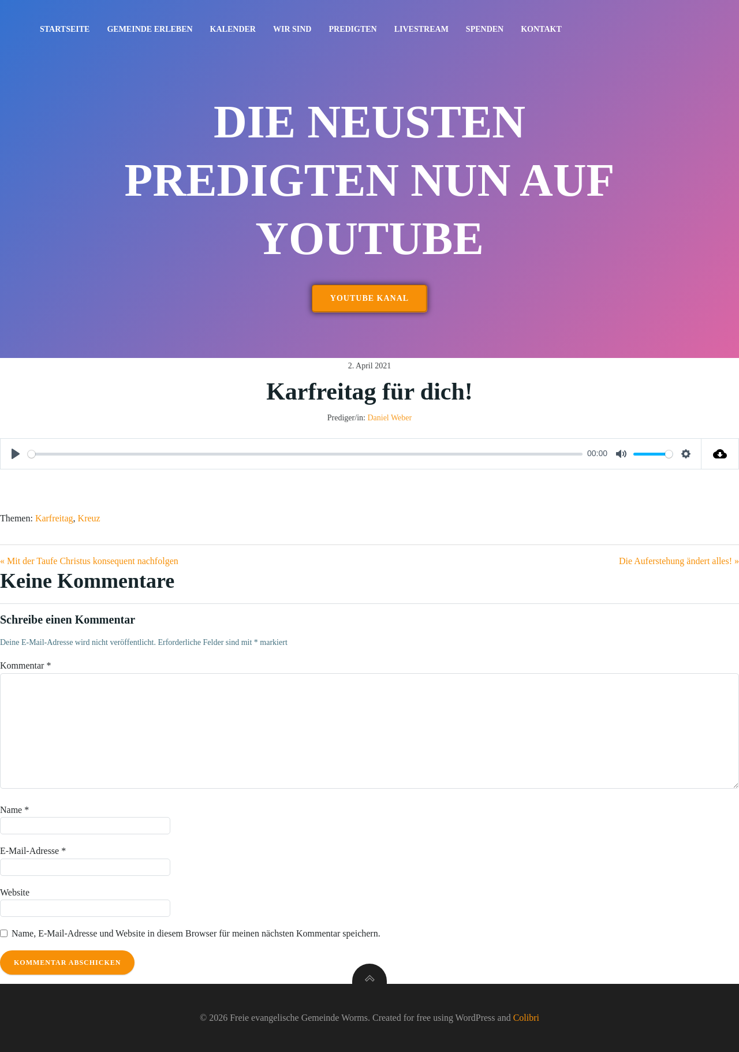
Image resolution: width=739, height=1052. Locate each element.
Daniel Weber (389, 417)
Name (14, 810)
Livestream (421, 29)
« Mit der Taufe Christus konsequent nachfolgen (89, 561)
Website (14, 892)
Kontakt (541, 29)
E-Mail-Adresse (33, 851)
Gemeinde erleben (149, 29)
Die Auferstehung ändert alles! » (679, 561)
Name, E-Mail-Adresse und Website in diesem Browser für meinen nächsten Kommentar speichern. (196, 933)
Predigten (352, 29)
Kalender (233, 29)
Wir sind (292, 29)
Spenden (484, 29)
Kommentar (25, 665)
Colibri (526, 1018)
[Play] (15, 454)
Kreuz (89, 518)
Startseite (64, 29)
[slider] (305, 454)
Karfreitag (54, 518)
